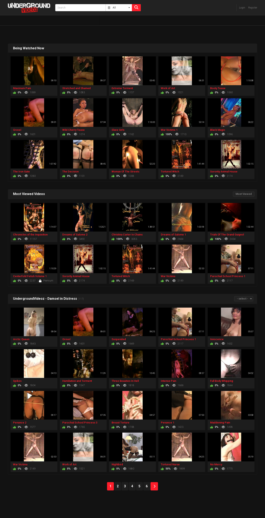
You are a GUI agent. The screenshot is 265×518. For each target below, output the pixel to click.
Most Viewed (244, 193)
